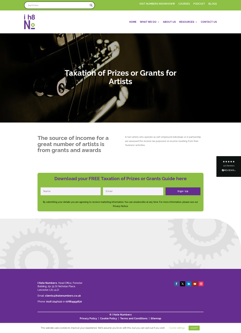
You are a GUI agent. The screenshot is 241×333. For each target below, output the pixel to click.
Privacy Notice (120, 206)
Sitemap (156, 318)
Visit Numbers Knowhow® (157, 4)
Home (132, 21)
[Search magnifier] (91, 5)
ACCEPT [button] (194, 328)
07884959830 (73, 301)
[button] (228, 166)
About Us (169, 21)
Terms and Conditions (134, 318)
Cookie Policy (108, 318)
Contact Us (209, 21)
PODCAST (199, 4)
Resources (186, 21)
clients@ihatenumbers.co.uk (63, 295)
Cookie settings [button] (177, 328)
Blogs (212, 4)
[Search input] (58, 5)
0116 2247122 (54, 301)
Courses (184, 4)
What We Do (148, 21)
